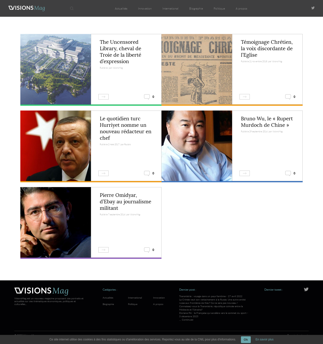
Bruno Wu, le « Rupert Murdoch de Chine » (267, 122)
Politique (219, 8)
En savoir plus (264, 339)
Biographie (196, 8)
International (170, 8)
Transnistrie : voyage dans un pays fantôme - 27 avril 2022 (214, 302)
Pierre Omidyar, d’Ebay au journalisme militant (125, 201)
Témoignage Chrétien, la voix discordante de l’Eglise (267, 48)
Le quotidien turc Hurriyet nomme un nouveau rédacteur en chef (125, 128)
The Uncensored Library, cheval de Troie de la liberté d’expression (120, 52)
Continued (187, 319)
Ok (246, 339)
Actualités (121, 8)
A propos (241, 8)
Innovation (145, 8)
